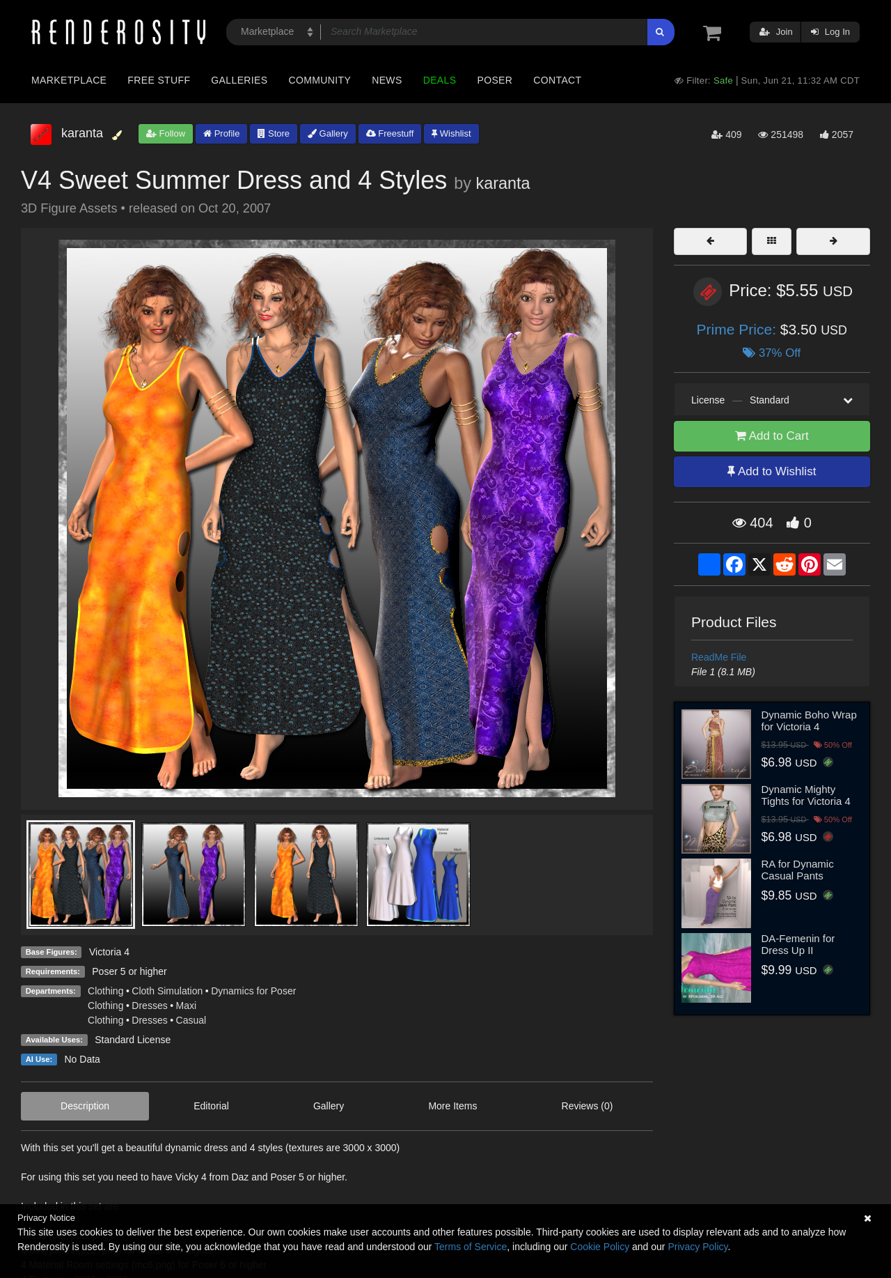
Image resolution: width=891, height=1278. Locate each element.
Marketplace (69, 80)
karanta (502, 183)
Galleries (239, 80)
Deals (440, 80)
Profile (221, 133)
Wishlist (451, 133)
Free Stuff (158, 80)
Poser (494, 80)
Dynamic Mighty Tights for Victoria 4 (806, 795)
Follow (165, 133)
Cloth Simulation (167, 990)
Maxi (186, 1005)
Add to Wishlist (771, 471)
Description (85, 1105)
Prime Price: (738, 329)
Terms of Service (470, 1246)
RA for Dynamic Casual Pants (798, 869)
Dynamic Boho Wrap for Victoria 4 (809, 720)
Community (320, 80)
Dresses (149, 1005)
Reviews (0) (587, 1105)
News (387, 80)
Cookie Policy (599, 1246)
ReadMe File (718, 657)
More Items (452, 1105)
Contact (557, 80)
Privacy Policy (697, 1246)
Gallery (328, 133)
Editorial (211, 1105)
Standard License (133, 1039)
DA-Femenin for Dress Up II (798, 944)
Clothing (105, 990)
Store (274, 133)
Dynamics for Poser (253, 990)
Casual (191, 1020)
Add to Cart (772, 435)
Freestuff (390, 133)
